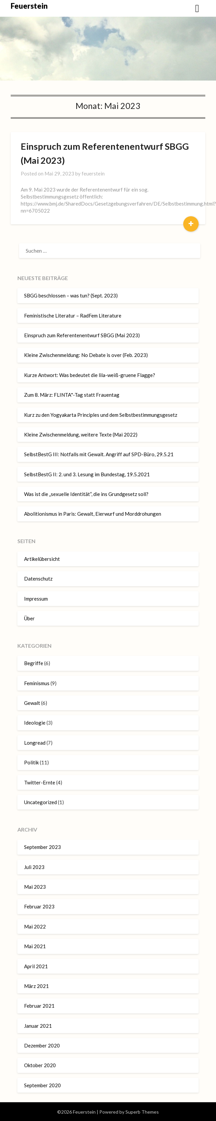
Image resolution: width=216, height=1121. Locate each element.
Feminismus (36, 683)
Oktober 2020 (40, 1065)
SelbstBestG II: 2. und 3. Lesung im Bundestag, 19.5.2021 (87, 474)
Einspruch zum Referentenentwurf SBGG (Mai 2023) (82, 335)
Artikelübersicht (42, 559)
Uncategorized (40, 802)
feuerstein (93, 173)
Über (29, 618)
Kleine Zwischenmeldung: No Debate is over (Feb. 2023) (86, 355)
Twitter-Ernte (39, 782)
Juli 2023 (34, 867)
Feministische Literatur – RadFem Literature (72, 316)
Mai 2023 (35, 887)
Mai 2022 (35, 926)
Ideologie (34, 723)
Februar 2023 (39, 906)
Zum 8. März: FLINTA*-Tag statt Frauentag (71, 395)
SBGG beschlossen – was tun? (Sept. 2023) (71, 295)
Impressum (36, 599)
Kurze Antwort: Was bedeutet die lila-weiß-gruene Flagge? (89, 375)
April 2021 (36, 966)
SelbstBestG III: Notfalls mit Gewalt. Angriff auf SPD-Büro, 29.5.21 (99, 454)
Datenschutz (38, 579)
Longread (34, 743)
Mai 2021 (35, 946)
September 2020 (42, 1085)
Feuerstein (29, 5)
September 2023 (42, 847)
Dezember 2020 (42, 1045)
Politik (31, 762)
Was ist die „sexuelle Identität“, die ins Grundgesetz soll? (86, 494)
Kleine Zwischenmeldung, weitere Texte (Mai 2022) (80, 434)
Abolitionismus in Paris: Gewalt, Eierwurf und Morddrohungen (92, 514)
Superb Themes (142, 1112)
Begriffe (33, 663)
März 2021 (36, 986)
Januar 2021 (38, 1026)
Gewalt (32, 703)
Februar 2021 (39, 1006)
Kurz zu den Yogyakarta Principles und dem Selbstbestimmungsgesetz (100, 415)
